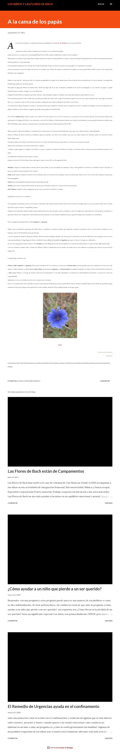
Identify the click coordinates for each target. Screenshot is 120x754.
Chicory (60, 345)
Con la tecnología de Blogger (60, 748)
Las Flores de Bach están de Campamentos (46, 471)
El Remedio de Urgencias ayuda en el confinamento (53, 706)
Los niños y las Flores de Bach (30, 4)
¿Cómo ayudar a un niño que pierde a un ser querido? (54, 588)
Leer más (108, 503)
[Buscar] (101, 4)
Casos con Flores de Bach (29, 381)
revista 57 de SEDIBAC (61, 43)
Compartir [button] (105, 381)
